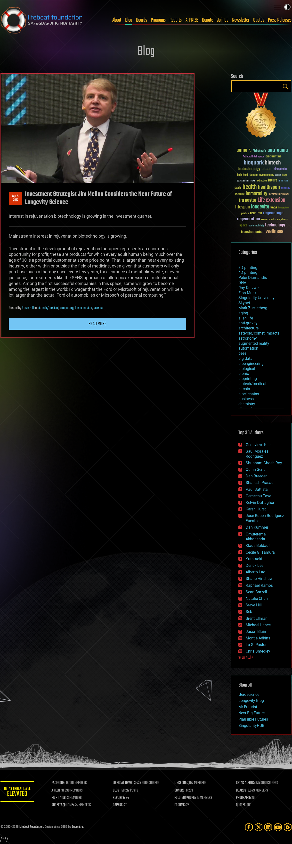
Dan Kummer (257, 527)
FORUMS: (180, 805)
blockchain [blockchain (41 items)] (280, 169)
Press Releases (280, 20)
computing (66, 308)
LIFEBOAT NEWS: (123, 783)
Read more (97, 324)
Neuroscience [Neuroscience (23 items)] (283, 208)
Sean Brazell (256, 592)
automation (248, 348)
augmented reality (253, 343)
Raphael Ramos (259, 585)
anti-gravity (248, 323)
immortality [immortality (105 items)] (256, 194)
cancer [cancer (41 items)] (254, 175)
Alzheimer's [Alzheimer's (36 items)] (259, 151)
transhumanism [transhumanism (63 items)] (252, 232)
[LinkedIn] (268, 827)
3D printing (247, 267)
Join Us (222, 20)
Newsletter (240, 20)
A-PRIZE (192, 20)
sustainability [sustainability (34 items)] (256, 226)
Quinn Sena (256, 469)
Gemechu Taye (258, 496)
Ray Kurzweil (249, 287)
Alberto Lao (255, 572)
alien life (245, 318)
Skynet (244, 303)
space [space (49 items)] (243, 225)
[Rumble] (288, 827)
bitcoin (244, 389)
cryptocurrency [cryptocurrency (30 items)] (266, 175)
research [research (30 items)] (265, 219)
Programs (158, 20)
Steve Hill (28, 308)
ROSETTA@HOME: (63, 805)
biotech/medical (48, 308)
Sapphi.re (77, 827)
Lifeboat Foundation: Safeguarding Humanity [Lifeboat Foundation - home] (41, 20)
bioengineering (251, 363)
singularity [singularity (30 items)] (282, 219)
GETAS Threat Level (17, 792)
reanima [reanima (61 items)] (256, 213)
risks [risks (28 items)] (273, 219)
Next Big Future (251, 713)
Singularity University (256, 297)
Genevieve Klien (259, 444)
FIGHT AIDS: (59, 798)
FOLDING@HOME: (185, 798)
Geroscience (248, 694)
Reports (176, 20)
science (98, 308)
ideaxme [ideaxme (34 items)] (239, 194)
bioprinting (247, 378)
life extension (83, 308)
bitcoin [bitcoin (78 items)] (266, 169)
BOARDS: (241, 790)
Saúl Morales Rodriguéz (257, 454)
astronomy (247, 338)
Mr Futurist (247, 707)
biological (246, 368)
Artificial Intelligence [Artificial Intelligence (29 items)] (253, 156)
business (246, 398)
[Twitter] (258, 827)
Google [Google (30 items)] (238, 188)
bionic (243, 373)
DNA (242, 282)
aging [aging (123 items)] (241, 150)
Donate (207, 20)
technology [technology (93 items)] (275, 225)
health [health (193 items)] (250, 187)
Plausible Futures (253, 719)
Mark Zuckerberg (252, 308)
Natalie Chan (257, 598)
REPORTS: (119, 798)
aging (243, 313)
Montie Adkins (258, 638)
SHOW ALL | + (245, 658)
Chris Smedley (258, 651)
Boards (141, 20)
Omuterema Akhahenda (256, 537)
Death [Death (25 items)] (284, 175)
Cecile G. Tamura (260, 552)
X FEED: (56, 790)
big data (245, 358)
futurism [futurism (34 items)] (283, 181)
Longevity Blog (251, 700)
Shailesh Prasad (260, 482)
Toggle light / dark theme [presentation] (287, 7)
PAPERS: (118, 805)
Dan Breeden (257, 476)
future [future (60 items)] (272, 180)
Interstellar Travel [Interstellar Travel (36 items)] (278, 194)
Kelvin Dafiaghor (260, 502)
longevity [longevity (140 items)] (260, 207)
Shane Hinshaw (259, 578)
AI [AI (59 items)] (250, 150)
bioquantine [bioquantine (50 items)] (274, 156)
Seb (249, 611)
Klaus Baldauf (258, 545)
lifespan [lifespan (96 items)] (242, 207)
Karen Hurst (256, 509)
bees (242, 353)
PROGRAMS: (243, 798)
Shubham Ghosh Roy (264, 463)
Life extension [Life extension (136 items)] (271, 200)
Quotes (258, 20)
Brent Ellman (257, 618)
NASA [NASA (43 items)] (273, 208)
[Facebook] (249, 827)
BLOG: (116, 790)
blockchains (248, 394)
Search (285, 86)
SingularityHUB (251, 725)
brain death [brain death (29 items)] (242, 175)
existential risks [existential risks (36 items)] (246, 181)
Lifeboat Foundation (31, 827)
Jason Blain (256, 631)
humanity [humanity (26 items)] (285, 188)
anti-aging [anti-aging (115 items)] (278, 150)
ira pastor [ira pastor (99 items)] (247, 200)
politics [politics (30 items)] (245, 213)
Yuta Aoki (254, 559)
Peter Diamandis (252, 277)
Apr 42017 (15, 198)
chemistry (246, 404)
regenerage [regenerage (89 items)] (273, 213)
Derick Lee (254, 565)
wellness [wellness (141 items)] (274, 231)
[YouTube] (278, 827)
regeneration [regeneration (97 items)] (248, 219)
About (116, 20)
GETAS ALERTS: (245, 783)
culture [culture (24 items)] (278, 175)
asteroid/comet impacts (258, 333)
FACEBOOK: (59, 783)
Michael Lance (258, 625)
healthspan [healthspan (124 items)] (269, 187)
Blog (128, 20)
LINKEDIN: (181, 783)
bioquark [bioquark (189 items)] (254, 162)
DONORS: (180, 790)
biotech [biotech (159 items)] (273, 163)
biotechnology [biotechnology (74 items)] (249, 169)
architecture (248, 328)
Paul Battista (257, 489)
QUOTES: (241, 805)
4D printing (247, 272)
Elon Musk (247, 293)
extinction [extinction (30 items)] (262, 180)
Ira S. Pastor (256, 644)
